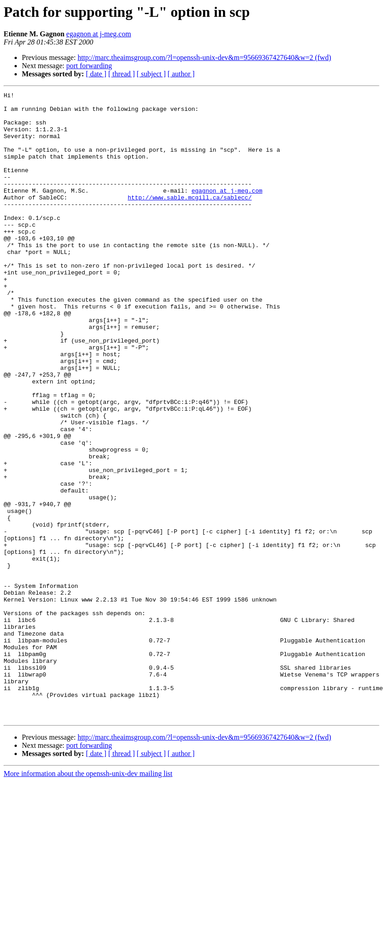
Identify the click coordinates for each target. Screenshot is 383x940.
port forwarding (89, 66)
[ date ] (96, 74)
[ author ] (181, 74)
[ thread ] (121, 74)
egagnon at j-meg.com (98, 34)
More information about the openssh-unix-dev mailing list (88, 899)
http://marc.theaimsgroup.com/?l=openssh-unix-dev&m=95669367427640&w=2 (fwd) (204, 57)
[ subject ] (151, 74)
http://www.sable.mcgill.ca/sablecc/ (190, 219)
